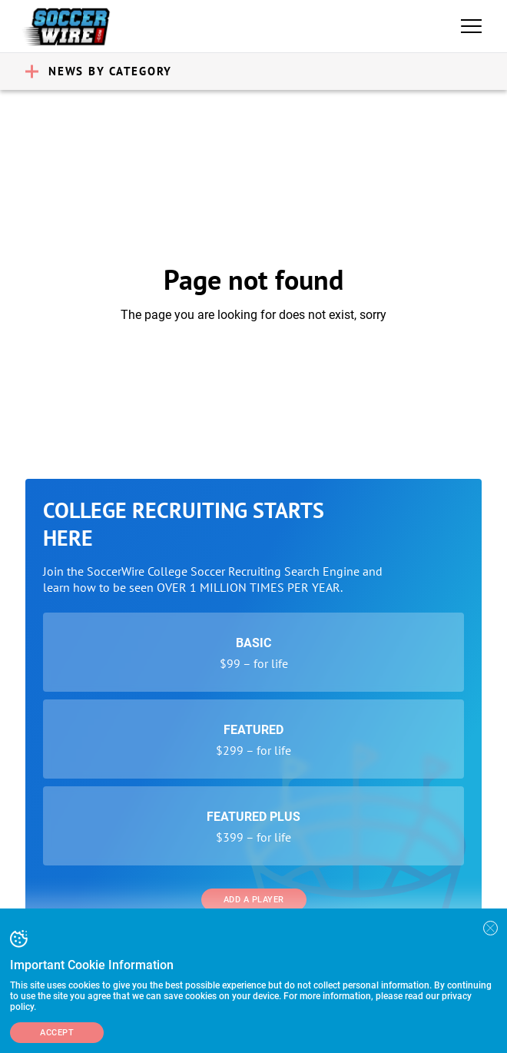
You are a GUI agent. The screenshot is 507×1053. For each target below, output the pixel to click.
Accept (57, 1033)
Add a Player (254, 900)
